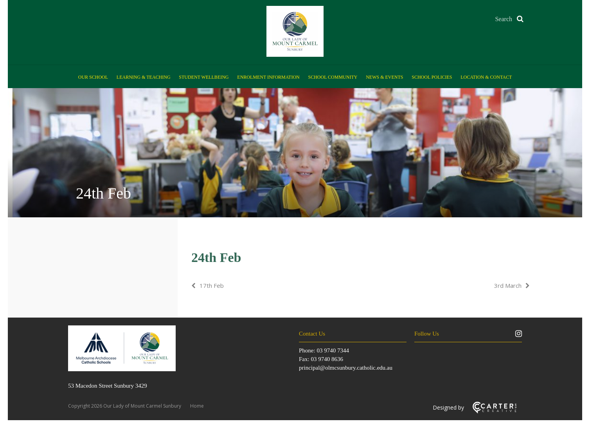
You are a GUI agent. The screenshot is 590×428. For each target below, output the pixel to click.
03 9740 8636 (327, 359)
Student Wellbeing (203, 77)
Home (197, 406)
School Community (333, 77)
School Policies (432, 77)
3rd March (508, 285)
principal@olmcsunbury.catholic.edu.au (345, 368)
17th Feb (212, 285)
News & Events (384, 77)
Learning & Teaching (144, 77)
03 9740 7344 (333, 350)
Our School (93, 77)
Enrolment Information (268, 77)
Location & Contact (486, 77)
